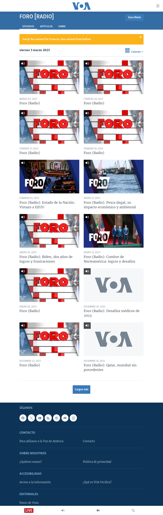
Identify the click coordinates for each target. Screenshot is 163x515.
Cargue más (81, 389)
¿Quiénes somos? (30, 461)
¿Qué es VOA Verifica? (97, 482)
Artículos (46, 26)
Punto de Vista (29, 502)
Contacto (89, 441)
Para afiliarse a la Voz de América (41, 441)
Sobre (62, 26)
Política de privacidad (97, 461)
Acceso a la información (35, 482)
